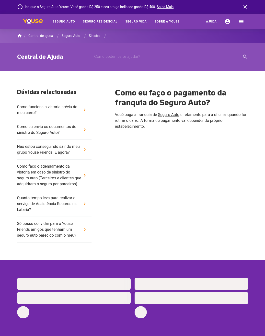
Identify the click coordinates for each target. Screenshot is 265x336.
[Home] (33, 21)
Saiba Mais (165, 7)
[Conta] (227, 21)
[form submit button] (245, 57)
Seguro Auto (168, 114)
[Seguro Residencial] (100, 21)
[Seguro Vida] (135, 21)
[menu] (241, 21)
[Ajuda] (211, 21)
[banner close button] (245, 7)
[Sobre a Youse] (167, 21)
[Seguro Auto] (64, 21)
